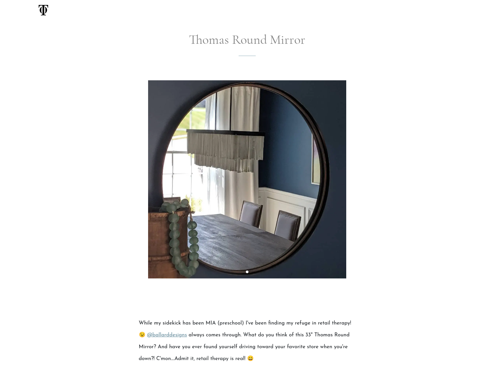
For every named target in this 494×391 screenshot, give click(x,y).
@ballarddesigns (167, 335)
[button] (247, 272)
